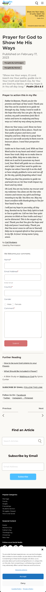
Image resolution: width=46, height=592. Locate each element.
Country (8, 287)
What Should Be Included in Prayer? (20, 371)
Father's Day (7, 530)
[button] (42, 549)
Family (4, 501)
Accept (23, 576)
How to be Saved (8, 513)
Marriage (5, 499)
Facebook (21, 395)
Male (7, 304)
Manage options (21, 570)
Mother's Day (7, 527)
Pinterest (29, 398)
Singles (5, 504)
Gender (7, 299)
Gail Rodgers (11, 242)
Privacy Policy (28, 589)
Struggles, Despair (9, 511)
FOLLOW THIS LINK (33, 387)
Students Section (8, 509)
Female (16, 304)
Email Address (11, 271)
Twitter (6, 398)
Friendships (6, 506)
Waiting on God (27, 376)
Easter (4, 525)
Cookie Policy (17, 589)
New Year (5, 537)
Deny (23, 583)
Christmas (6, 535)
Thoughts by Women (12, 68)
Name (7, 259)
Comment (9, 308)
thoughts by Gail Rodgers (14, 63)
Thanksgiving (7, 532)
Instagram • (18, 398)
